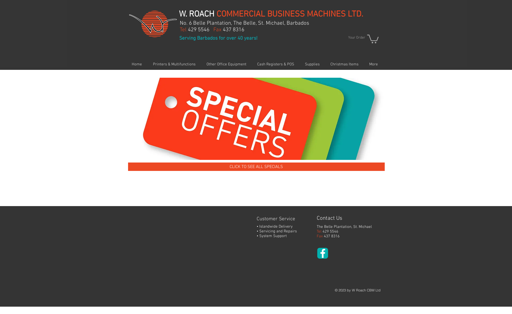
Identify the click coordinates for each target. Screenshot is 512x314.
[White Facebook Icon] (323, 253)
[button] (373, 38)
